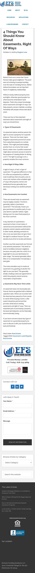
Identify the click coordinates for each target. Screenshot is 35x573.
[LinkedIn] (17, 387)
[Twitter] (22, 387)
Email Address (9, 411)
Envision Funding (17, 4)
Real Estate (16, 333)
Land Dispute (26, 336)
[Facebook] (13, 387)
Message (6, 421)
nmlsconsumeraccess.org (17, 518)
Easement (17, 336)
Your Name (8, 401)
